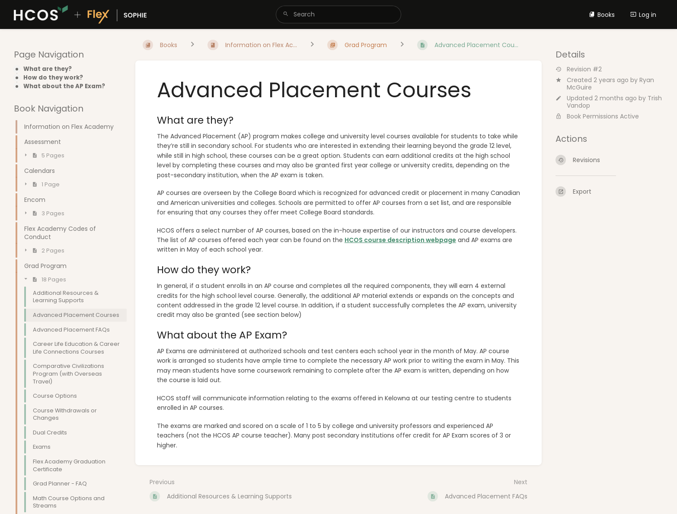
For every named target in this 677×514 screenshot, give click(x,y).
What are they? (47, 69)
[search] (339, 14)
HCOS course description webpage (400, 240)
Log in (643, 14)
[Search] (286, 14)
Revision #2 (579, 69)
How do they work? (53, 77)
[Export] (609, 191)
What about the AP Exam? (64, 86)
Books (602, 14)
